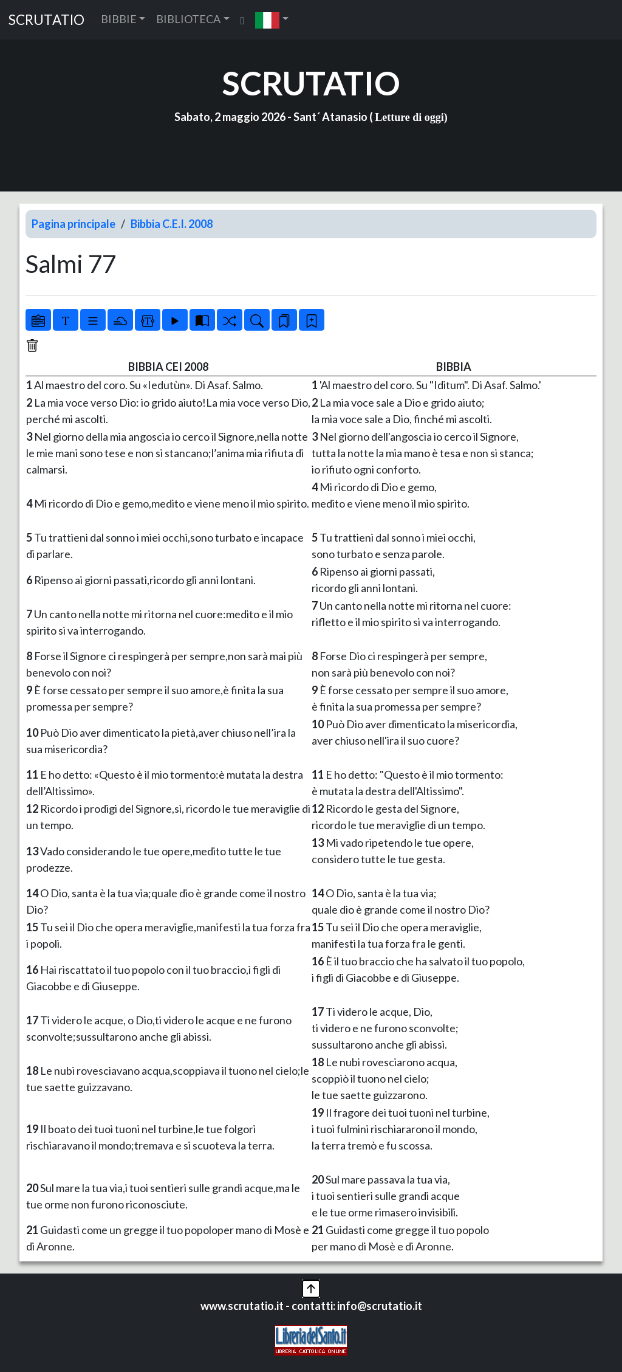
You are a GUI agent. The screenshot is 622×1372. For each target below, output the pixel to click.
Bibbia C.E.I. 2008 (172, 223)
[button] (272, 19)
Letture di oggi (409, 117)
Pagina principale (73, 223)
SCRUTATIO (46, 20)
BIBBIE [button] (119, 19)
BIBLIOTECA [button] (188, 19)
